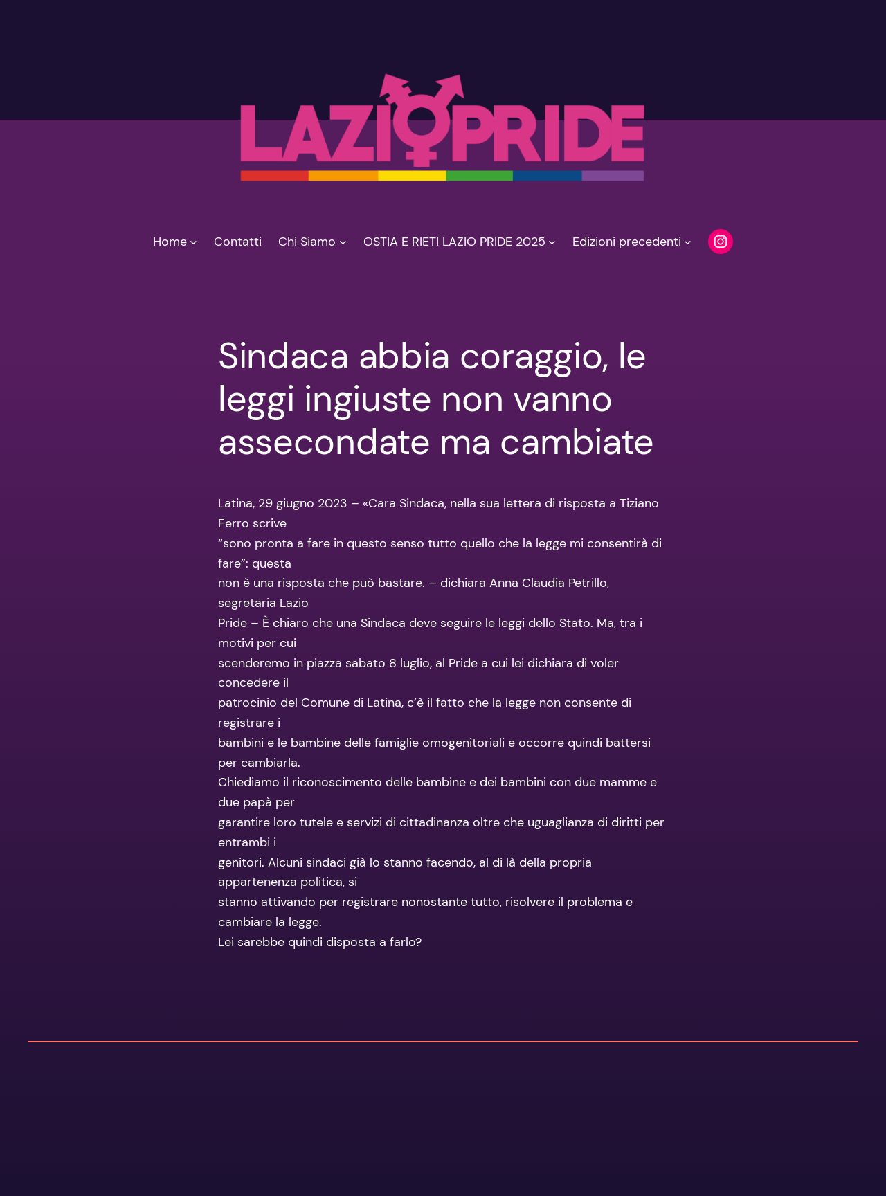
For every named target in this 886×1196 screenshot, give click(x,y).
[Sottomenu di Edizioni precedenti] (687, 242)
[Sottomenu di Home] (193, 242)
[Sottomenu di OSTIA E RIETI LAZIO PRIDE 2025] (552, 242)
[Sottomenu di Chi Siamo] (343, 242)
